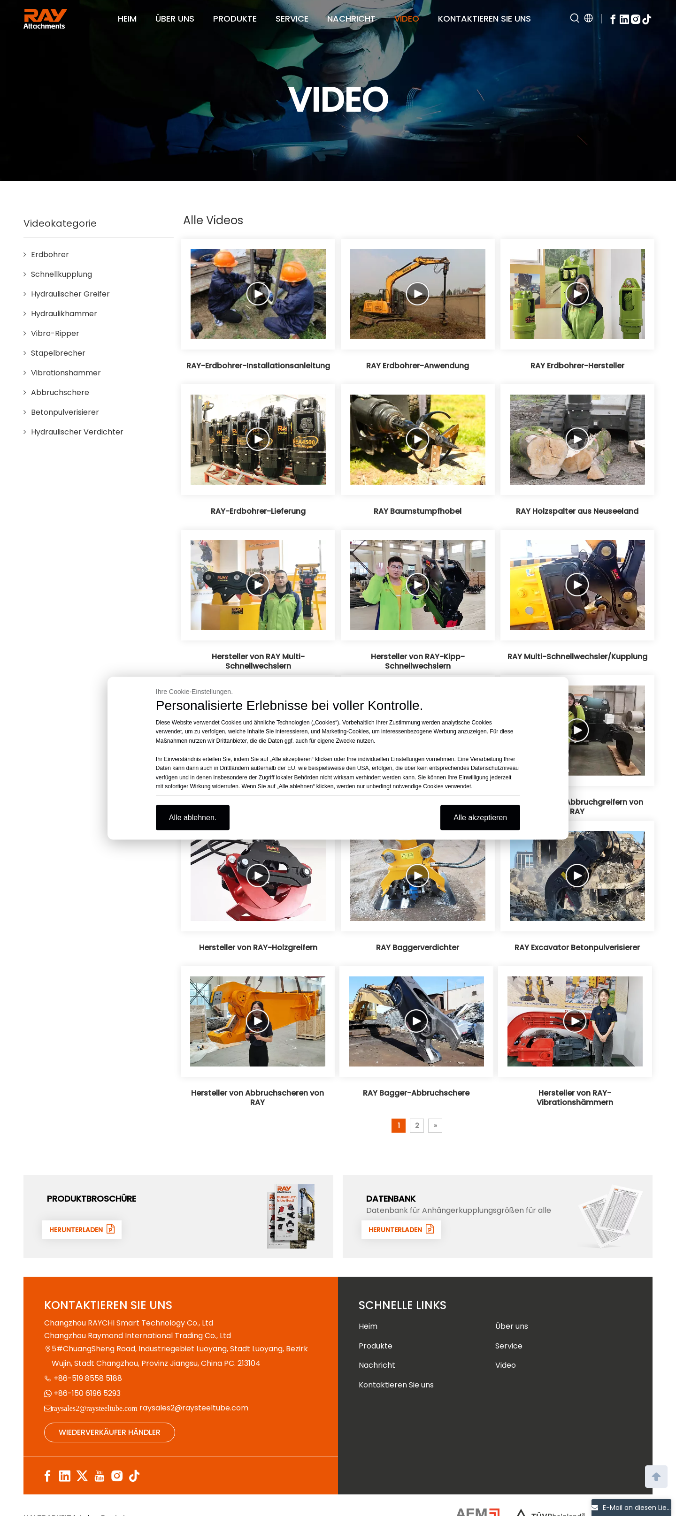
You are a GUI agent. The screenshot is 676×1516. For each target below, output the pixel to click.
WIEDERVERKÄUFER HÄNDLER (110, 1432)
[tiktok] (647, 18)
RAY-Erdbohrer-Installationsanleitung (258, 366)
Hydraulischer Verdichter (77, 432)
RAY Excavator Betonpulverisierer (577, 947)
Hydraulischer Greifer (70, 294)
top (656, 1476)
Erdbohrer (50, 254)
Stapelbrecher (58, 353)
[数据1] (610, 1216)
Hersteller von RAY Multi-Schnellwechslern (258, 661)
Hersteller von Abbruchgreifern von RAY (577, 807)
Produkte (375, 1346)
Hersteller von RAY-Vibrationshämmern (575, 1098)
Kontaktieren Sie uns (396, 1384)
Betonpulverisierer (65, 412)
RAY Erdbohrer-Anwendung (417, 366)
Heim (368, 1326)
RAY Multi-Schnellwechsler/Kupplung (577, 657)
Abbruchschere (60, 392)
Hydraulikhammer (64, 313)
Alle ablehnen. (192, 817)
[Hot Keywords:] (575, 18)
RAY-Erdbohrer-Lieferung (258, 511)
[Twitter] (82, 1476)
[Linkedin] (624, 18)
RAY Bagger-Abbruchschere (416, 1093)
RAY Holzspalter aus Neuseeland (577, 511)
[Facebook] (613, 18)
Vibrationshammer (66, 372)
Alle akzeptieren (480, 817)
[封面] (291, 1216)
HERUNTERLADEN (85, 1229)
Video (505, 1365)
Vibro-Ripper (55, 333)
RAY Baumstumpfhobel (417, 511)
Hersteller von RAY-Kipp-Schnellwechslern (418, 661)
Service (508, 1346)
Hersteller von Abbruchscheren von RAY (257, 1098)
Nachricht (377, 1365)
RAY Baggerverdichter (417, 947)
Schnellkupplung (61, 274)
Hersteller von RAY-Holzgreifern (258, 947)
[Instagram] (635, 18)
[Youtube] (99, 1476)
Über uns (511, 1326)
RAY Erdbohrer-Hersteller (577, 366)
